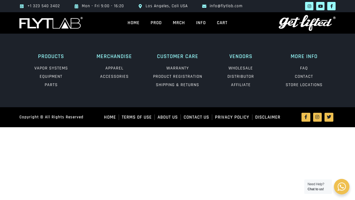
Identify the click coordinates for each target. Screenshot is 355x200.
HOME (134, 23)
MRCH (179, 23)
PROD (156, 23)
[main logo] (51, 23)
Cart (222, 23)
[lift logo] (304, 23)
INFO (201, 23)
